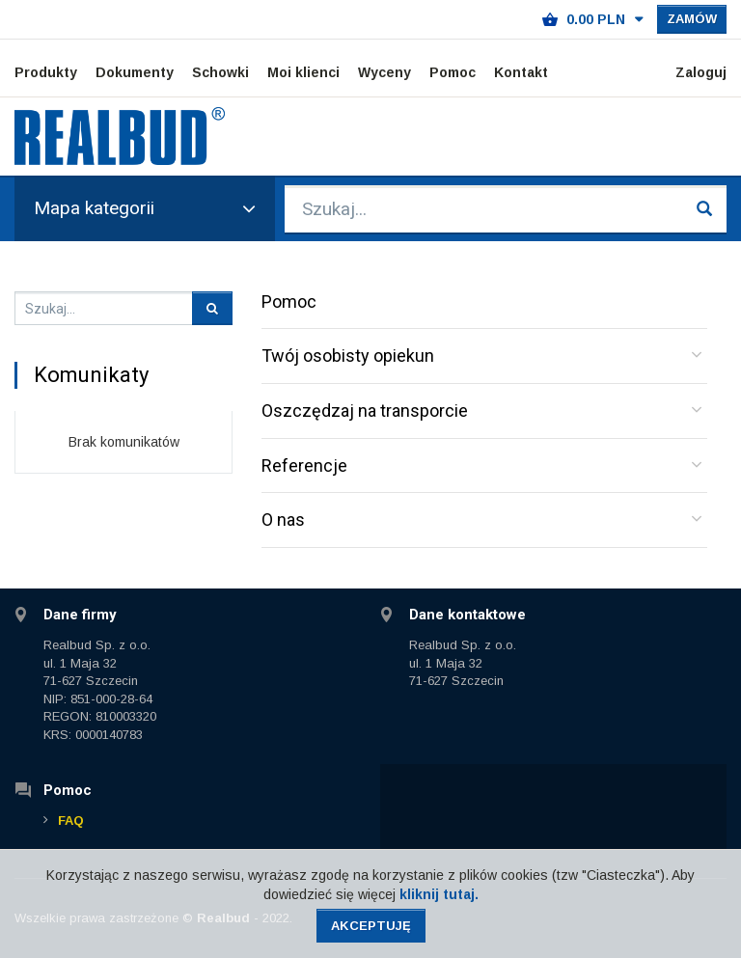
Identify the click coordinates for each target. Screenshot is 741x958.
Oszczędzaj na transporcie (364, 410)
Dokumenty (135, 72)
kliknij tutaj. (439, 894)
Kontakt (521, 72)
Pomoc (452, 72)
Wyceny (384, 72)
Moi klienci (303, 72)
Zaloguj (701, 72)
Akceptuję (371, 925)
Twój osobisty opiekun (347, 355)
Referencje (304, 465)
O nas (283, 519)
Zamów (692, 19)
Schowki (220, 72)
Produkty (45, 72)
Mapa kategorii (145, 208)
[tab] (484, 356)
